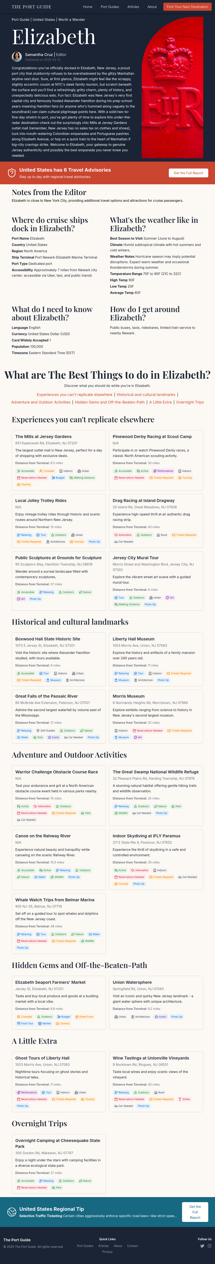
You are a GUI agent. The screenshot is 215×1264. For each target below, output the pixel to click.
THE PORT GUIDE (32, 6)
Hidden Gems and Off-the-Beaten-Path (110, 402)
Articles (133, 7)
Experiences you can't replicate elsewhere (74, 394)
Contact (132, 1246)
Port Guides (110, 7)
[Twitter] (202, 1246)
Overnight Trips (190, 402)
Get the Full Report (188, 173)
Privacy (107, 1251)
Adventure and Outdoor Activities (40, 402)
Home (87, 7)
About (152, 7)
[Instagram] (209, 1246)
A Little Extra (160, 402)
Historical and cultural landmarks (146, 394)
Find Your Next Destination (187, 7)
